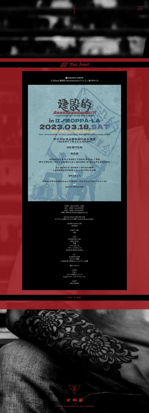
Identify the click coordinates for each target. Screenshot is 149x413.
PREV (69, 298)
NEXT (80, 298)
